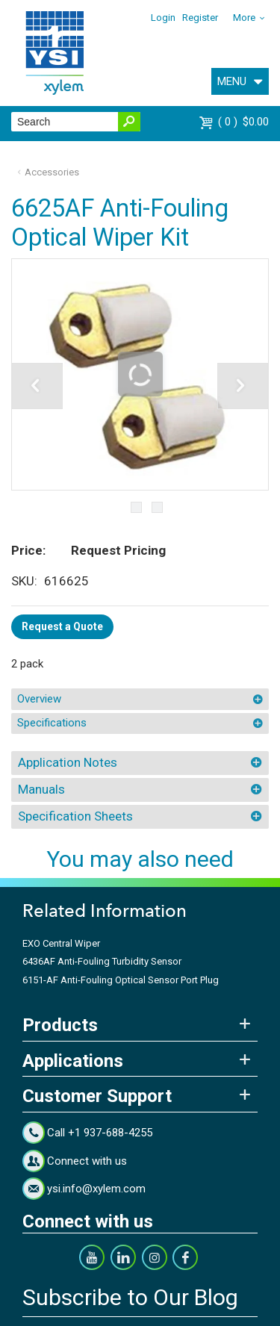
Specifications (52, 722)
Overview (39, 699)
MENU (231, 81)
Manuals (41, 789)
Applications (72, 1060)
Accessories (52, 172)
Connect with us (87, 1161)
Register (200, 17)
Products (60, 1025)
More (244, 17)
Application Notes (67, 762)
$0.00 (243, 121)
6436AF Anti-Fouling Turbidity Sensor (101, 961)
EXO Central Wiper (61, 943)
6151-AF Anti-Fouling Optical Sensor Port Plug (120, 980)
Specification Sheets (75, 816)
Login (163, 17)
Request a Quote (62, 626)
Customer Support (97, 1096)
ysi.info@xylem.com (96, 1188)
